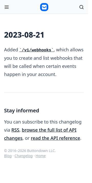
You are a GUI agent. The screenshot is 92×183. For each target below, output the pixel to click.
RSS (15, 130)
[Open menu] (6, 7)
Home (41, 155)
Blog (8, 155)
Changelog (24, 155)
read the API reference (55, 138)
